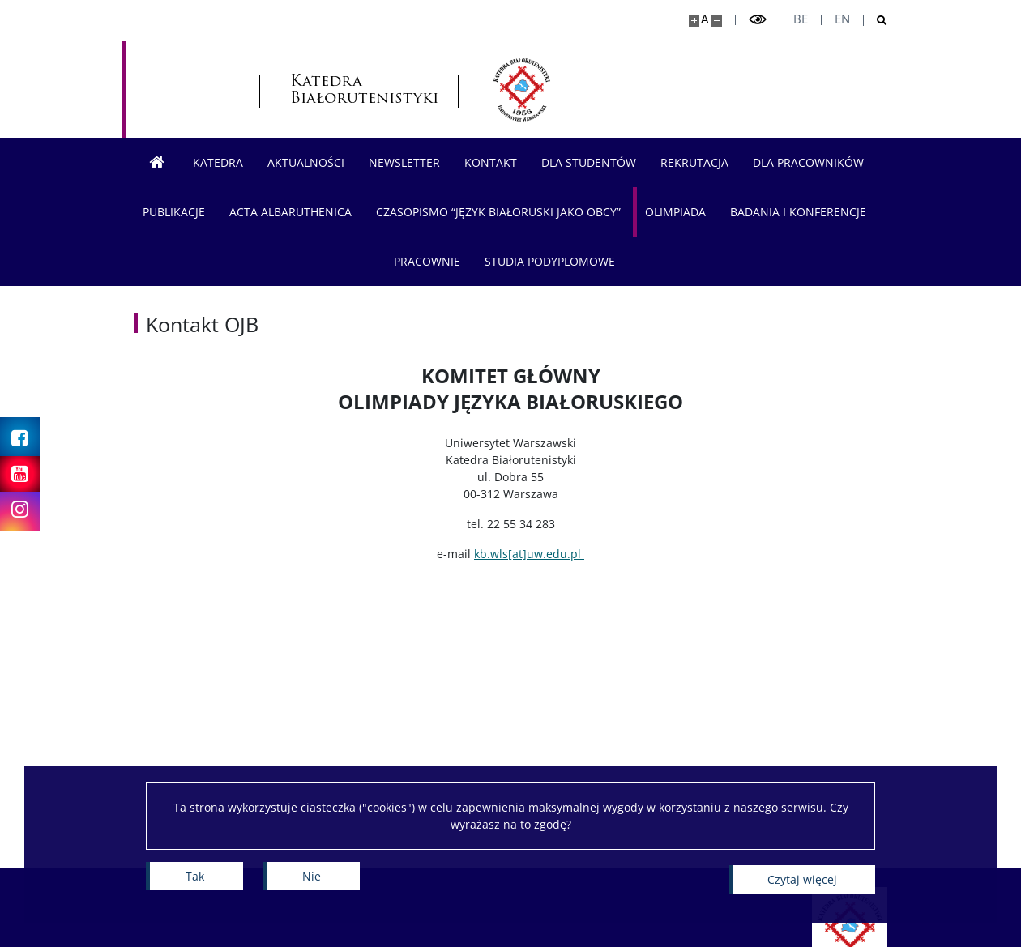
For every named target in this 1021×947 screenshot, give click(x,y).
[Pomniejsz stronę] (716, 21)
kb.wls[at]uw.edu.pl (529, 553)
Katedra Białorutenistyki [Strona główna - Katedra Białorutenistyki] (287, 89)
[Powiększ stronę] (694, 21)
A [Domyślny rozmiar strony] (704, 19)
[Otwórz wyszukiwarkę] (875, 20)
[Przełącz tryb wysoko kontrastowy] (758, 20)
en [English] (842, 19)
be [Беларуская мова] (800, 19)
